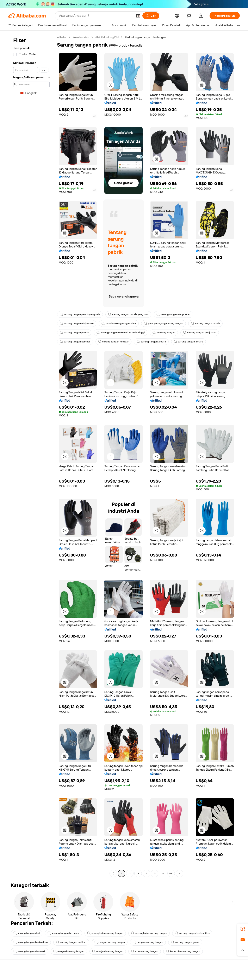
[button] (138, 15)
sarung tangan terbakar (63, 933)
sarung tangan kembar (75, 341)
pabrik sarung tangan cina (118, 323)
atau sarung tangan (144, 951)
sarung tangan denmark (29, 951)
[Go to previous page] (113, 873)
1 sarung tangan (164, 332)
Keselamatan (81, 37)
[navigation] (31, 456)
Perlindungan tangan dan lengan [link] (145, 37)
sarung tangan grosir (185, 942)
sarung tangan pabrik (205, 323)
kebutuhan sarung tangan (183, 951)
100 (171, 873)
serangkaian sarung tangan (105, 933)
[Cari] (150, 15)
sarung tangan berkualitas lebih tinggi (121, 332)
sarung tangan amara (151, 341)
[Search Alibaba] (95, 15)
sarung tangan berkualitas (192, 933)
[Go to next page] (179, 873)
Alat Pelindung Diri (107, 37)
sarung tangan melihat (71, 942)
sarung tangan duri (26, 933)
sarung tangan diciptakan (173, 314)
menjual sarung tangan (68, 951)
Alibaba (61, 37)
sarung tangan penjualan (199, 332)
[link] (242, 928)
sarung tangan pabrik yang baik (80, 314)
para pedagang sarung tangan (163, 323)
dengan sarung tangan (109, 942)
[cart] (189, 16)
